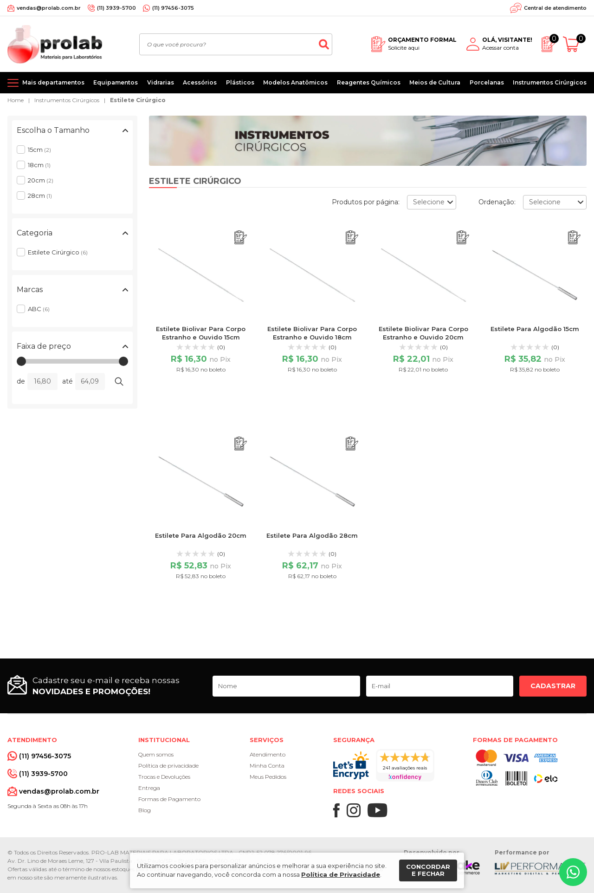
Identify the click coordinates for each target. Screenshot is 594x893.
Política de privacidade (168, 765)
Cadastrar (552, 686)
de (21, 381)
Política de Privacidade (340, 874)
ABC (39, 309)
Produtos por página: (366, 202)
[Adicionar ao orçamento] (240, 237)
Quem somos (156, 754)
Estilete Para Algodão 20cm (200, 535)
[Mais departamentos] (45, 82)
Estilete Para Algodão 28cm (312, 535)
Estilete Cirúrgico (138, 100)
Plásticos (240, 82)
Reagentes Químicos (368, 82)
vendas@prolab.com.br (49, 8)
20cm (40, 180)
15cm (39, 149)
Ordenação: (497, 202)
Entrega (149, 787)
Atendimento (267, 754)
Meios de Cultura (434, 82)
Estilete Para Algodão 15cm (535, 328)
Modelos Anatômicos (295, 82)
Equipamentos (115, 82)
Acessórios (200, 82)
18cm (39, 165)
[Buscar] (323, 44)
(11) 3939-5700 (116, 8)
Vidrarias (160, 82)
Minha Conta (267, 765)
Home (15, 100)
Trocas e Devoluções (164, 776)
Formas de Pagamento (169, 798)
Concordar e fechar (428, 870)
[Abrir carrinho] (575, 44)
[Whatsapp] (573, 872)
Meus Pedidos (268, 776)
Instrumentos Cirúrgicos (550, 82)
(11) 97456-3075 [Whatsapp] (173, 8)
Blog (144, 810)
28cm (40, 195)
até (67, 381)
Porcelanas (487, 82)
